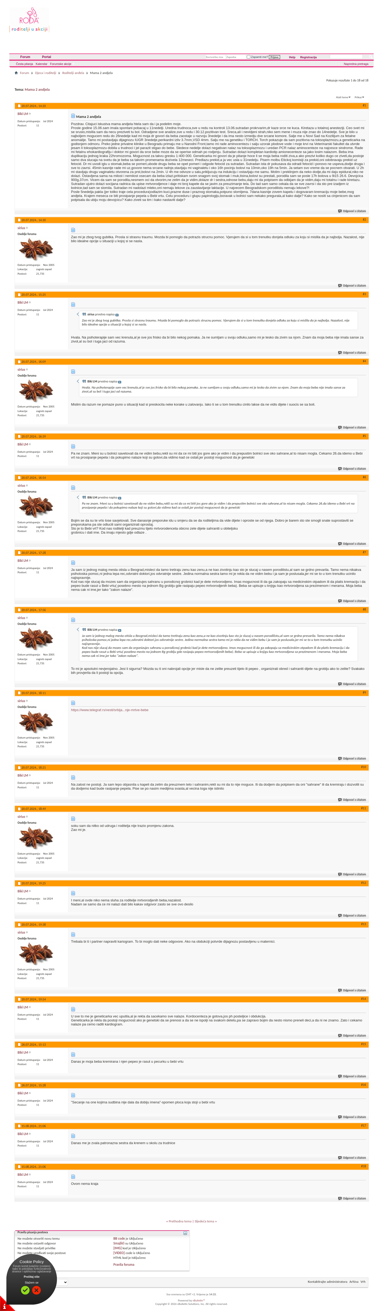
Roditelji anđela (73, 73)
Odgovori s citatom (352, 211)
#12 (363, 883)
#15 (363, 1044)
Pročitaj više (32, 1276)
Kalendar (41, 63)
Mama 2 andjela (37, 89)
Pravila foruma (123, 1265)
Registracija (308, 57)
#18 (363, 1166)
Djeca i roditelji (45, 73)
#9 (364, 692)
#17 (363, 1125)
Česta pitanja (24, 63)
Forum (25, 57)
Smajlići (118, 1243)
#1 (364, 105)
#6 (364, 477)
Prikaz (358, 97)
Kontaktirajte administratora (327, 1282)
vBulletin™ (199, 1300)
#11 (363, 808)
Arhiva (354, 1282)
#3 (364, 294)
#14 (363, 999)
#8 (364, 609)
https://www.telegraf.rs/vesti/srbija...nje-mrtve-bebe (109, 710)
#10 (363, 767)
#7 (364, 552)
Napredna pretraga (356, 63)
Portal (46, 57)
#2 (364, 219)
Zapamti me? (257, 57)
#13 (363, 924)
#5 (364, 436)
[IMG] (117, 1248)
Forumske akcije (60, 63)
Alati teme (342, 97)
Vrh (363, 1282)
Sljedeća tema (204, 1221)
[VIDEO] (119, 1253)
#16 (363, 1085)
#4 (364, 361)
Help (292, 57)
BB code (119, 1238)
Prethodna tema (180, 1221)
